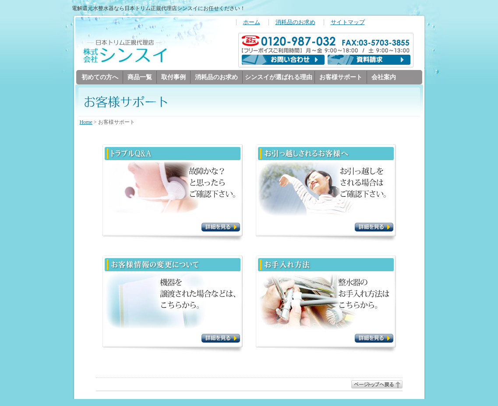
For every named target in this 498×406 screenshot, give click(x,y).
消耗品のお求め (295, 22)
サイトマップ (348, 22)
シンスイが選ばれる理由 (278, 77)
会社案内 (383, 77)
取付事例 (173, 77)
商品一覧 (139, 77)
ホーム (251, 22)
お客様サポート (340, 77)
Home (86, 122)
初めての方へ (99, 77)
